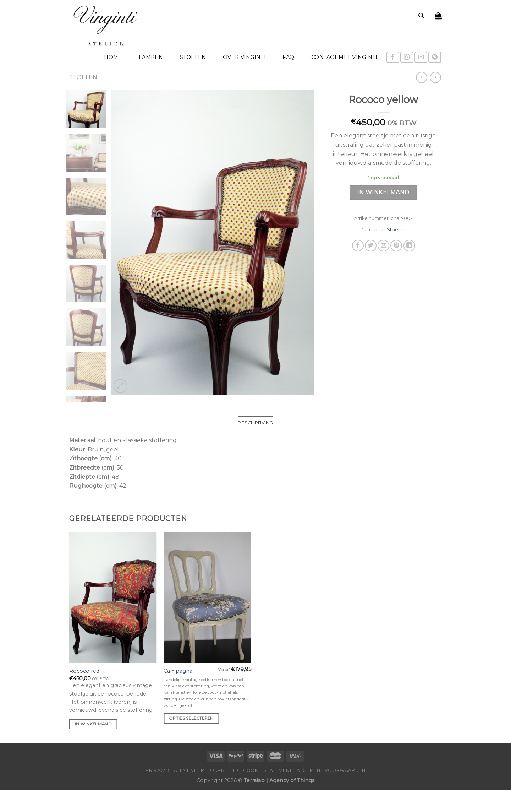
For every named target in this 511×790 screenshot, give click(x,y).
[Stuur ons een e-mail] (420, 57)
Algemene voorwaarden (331, 770)
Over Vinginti (244, 57)
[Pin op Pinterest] (396, 245)
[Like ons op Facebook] (392, 57)
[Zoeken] (421, 15)
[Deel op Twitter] (371, 245)
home (113, 57)
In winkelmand (383, 192)
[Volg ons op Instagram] (406, 57)
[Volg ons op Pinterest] (434, 57)
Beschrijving (255, 423)
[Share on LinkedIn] (409, 245)
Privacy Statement (170, 770)
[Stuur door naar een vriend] (383, 245)
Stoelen (193, 57)
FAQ (288, 57)
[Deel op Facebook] (358, 245)
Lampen (151, 57)
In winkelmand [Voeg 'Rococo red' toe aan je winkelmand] (93, 723)
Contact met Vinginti (344, 57)
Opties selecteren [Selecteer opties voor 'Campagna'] (191, 718)
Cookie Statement (267, 770)
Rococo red (84, 671)
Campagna (178, 671)
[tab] (255, 423)
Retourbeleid (219, 770)
